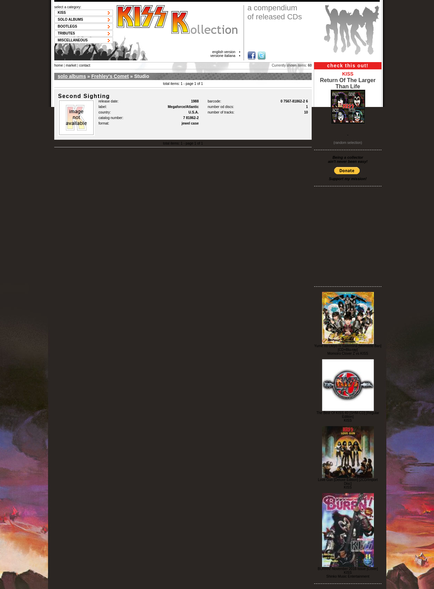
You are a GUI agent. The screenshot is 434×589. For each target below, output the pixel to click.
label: (102, 107)
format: (103, 123)
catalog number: (110, 118)
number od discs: (221, 107)
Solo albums (70, 19)
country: (104, 112)
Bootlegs (67, 26)
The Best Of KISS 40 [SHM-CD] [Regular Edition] (348, 415)
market (71, 65)
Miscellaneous (73, 40)
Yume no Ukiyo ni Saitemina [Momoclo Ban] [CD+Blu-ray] (347, 348)
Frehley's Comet (110, 76)
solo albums (72, 76)
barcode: (214, 101)
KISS (62, 12)
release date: (108, 101)
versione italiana (222, 56)
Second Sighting (84, 96)
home (58, 65)
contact (84, 65)
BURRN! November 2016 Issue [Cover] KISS (348, 571)
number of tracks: (221, 112)
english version (223, 52)
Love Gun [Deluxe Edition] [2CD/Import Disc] (348, 481)
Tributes (66, 33)
